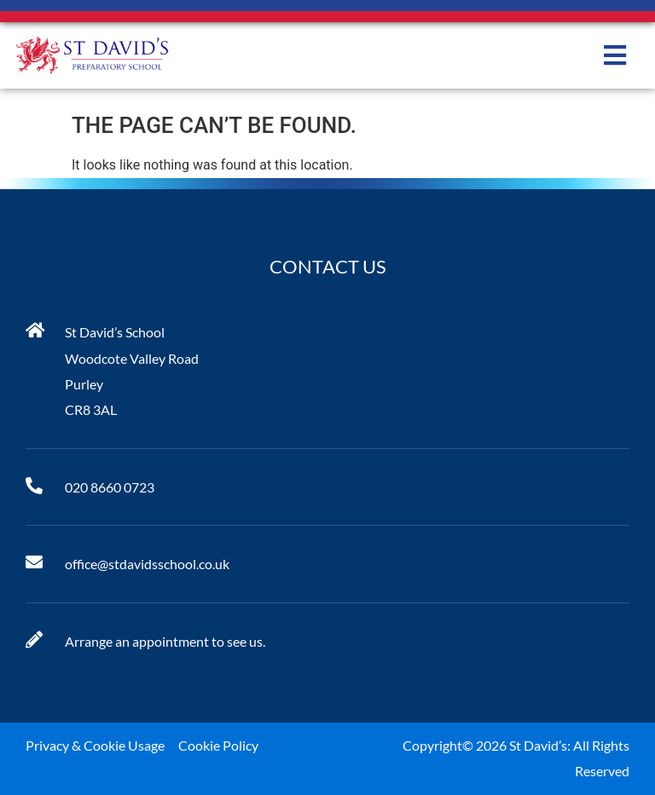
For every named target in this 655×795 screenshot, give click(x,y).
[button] (614, 55)
